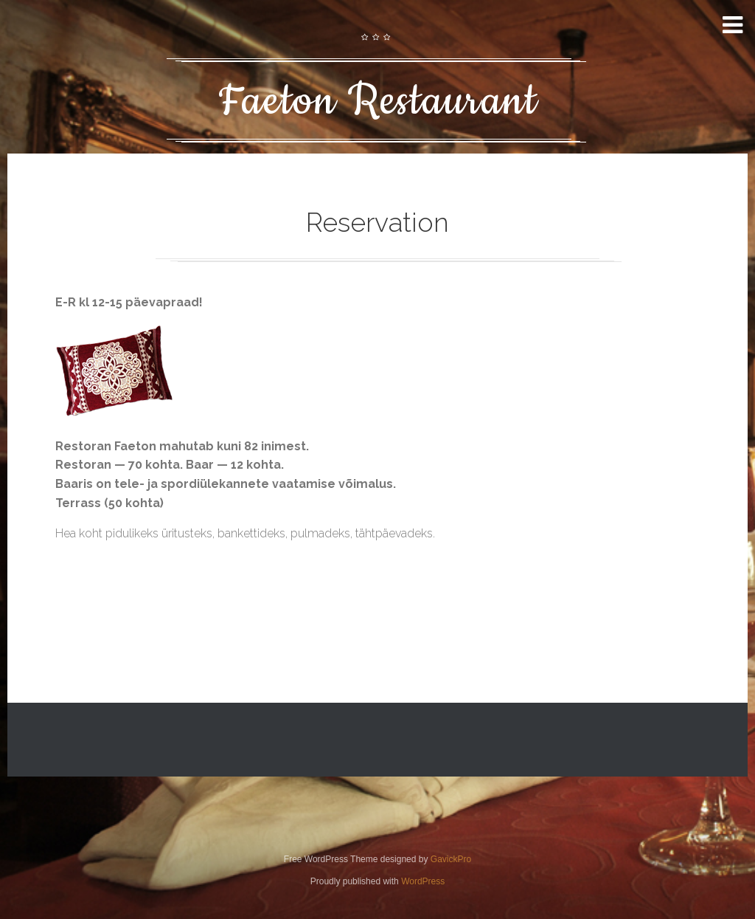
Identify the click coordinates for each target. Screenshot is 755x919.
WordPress (423, 881)
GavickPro (451, 859)
